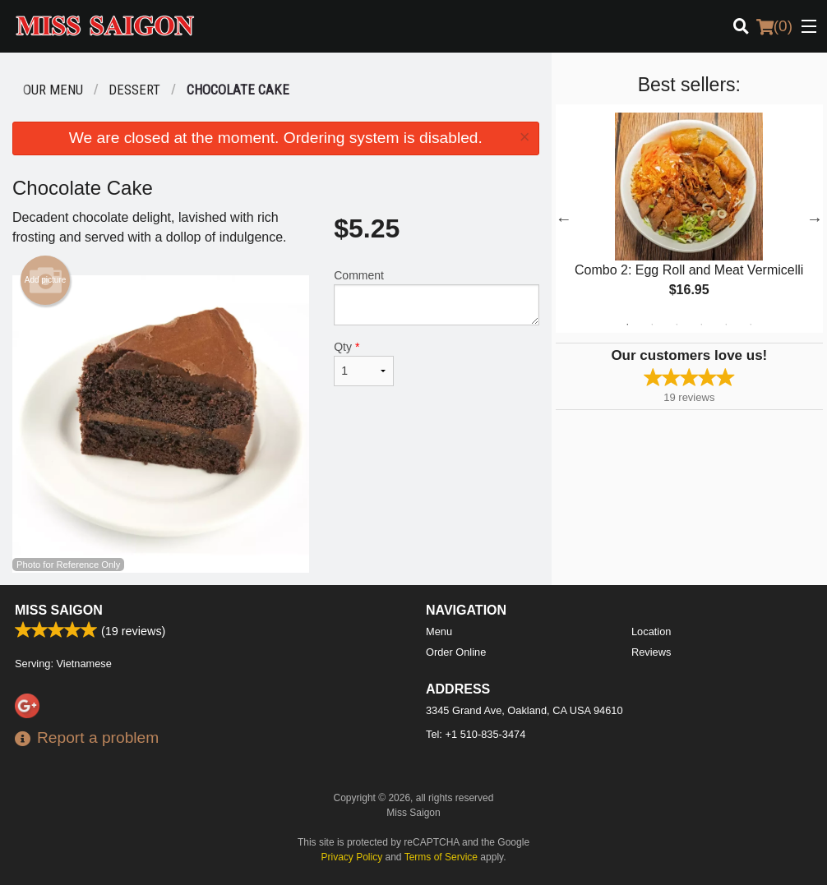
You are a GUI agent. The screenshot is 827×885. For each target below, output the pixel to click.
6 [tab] (750, 324)
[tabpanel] (689, 218)
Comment (436, 297)
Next (814, 218)
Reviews (651, 652)
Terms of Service (441, 857)
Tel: (475, 734)
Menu (439, 631)
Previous (564, 218)
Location (651, 631)
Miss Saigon (59, 610)
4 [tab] (701, 324)
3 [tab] (676, 324)
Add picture (46, 280)
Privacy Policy (352, 857)
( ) (774, 26)
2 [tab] (652, 324)
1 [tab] (627, 324)
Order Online (456, 652)
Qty (363, 363)
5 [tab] (726, 324)
